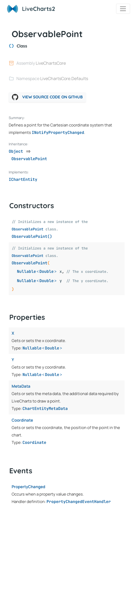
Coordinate (34, 442)
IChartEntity (23, 179)
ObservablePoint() (32, 236)
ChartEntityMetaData (45, 408)
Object (16, 151)
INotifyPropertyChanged (58, 132)
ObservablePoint (27, 229)
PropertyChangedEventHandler (79, 501)
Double (46, 271)
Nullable (26, 271)
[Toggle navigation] (123, 9)
